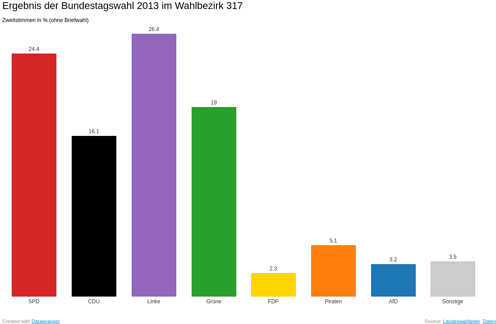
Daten (489, 321)
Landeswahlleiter (461, 321)
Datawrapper (46, 321)
